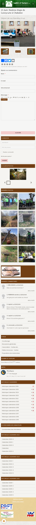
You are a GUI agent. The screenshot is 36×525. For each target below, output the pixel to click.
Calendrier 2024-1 (7, 461)
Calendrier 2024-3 (8, 467)
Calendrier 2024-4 (8, 470)
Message (4, 95)
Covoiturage (6, 341)
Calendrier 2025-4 (8, 492)
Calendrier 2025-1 (7, 483)
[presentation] (15, 125)
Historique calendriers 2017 (10, 414)
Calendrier (5, 448)
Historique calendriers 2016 (10, 417)
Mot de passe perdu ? (6, 156)
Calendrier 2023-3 (7, 445)
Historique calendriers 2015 (10, 420)
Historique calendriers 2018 (18, 411)
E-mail (3, 81)
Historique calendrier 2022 (18, 398)
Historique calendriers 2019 (18, 407)
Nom (2, 74)
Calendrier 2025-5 (7, 495)
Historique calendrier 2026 (18, 386)
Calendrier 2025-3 (7, 486)
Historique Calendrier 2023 (18, 395)
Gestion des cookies (18, 501)
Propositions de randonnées (11, 353)
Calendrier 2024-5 (8, 473)
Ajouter (18, 133)
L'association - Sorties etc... (10, 347)
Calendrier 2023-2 (7, 451)
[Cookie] (4, 521)
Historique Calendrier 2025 (18, 389)
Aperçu (4, 99)
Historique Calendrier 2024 (18, 392)
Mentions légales (18, 499)
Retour (18, 51)
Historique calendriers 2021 (18, 401)
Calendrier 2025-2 (7, 489)
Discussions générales (9, 344)
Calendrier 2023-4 (8, 439)
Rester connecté (7, 152)
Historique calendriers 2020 (18, 404)
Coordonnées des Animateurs (11, 429)
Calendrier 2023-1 (7, 442)
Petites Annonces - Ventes (10, 350)
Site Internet (5, 88)
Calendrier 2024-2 (8, 464)
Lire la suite (31, 291)
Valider (4, 160)
